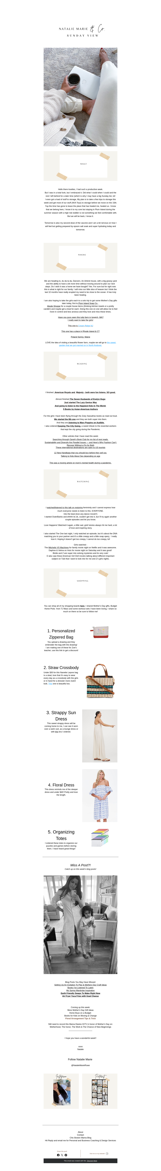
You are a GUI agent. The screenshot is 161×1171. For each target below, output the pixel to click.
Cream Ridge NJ (85, 326)
